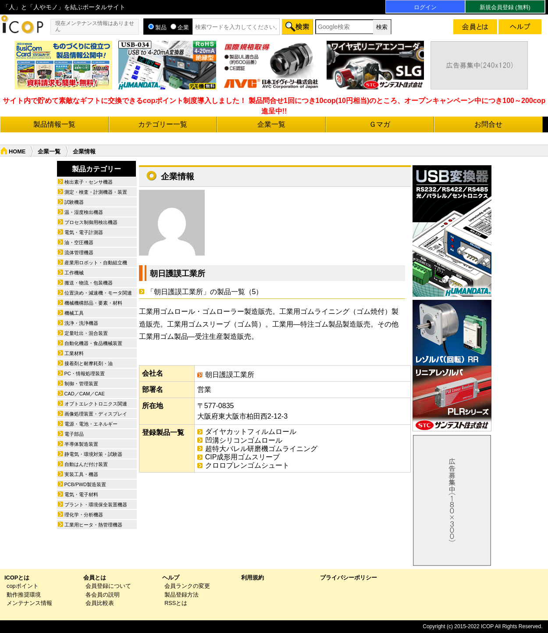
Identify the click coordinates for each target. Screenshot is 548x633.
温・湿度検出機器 (83, 212)
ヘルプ (170, 577)
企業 (180, 27)
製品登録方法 (181, 594)
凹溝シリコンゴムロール (243, 440)
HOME (17, 151)
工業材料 (74, 353)
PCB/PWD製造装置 (85, 484)
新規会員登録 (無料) (505, 7)
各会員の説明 (102, 594)
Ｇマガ (379, 124)
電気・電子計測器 (83, 232)
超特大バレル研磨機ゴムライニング (261, 448)
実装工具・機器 (81, 474)
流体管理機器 (78, 252)
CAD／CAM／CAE (84, 393)
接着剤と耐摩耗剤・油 (88, 363)
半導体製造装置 (81, 444)
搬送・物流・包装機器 (88, 282)
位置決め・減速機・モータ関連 (98, 292)
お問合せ (488, 124)
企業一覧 (271, 124)
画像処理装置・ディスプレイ (95, 413)
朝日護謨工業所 (177, 273)
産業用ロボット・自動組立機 (95, 262)
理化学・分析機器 (83, 514)
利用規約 (252, 577)
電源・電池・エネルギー (90, 424)
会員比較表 (99, 603)
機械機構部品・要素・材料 (93, 303)
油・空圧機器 (78, 242)
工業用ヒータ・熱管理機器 (93, 524)
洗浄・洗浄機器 (81, 323)
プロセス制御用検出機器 (90, 222)
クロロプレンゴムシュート (247, 465)
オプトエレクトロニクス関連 (95, 403)
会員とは (94, 577)
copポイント (23, 586)
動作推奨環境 (24, 594)
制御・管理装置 (81, 383)
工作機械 (74, 272)
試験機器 (74, 202)
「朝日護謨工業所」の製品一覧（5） (205, 291)
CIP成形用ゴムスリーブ (242, 457)
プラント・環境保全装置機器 (95, 504)
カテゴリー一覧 (162, 124)
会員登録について (108, 586)
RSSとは (175, 603)
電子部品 (74, 434)
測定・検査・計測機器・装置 (95, 192)
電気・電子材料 (81, 494)
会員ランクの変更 (187, 586)
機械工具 (74, 313)
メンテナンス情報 (29, 603)
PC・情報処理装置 (84, 373)
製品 (157, 27)
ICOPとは (16, 577)
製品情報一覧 (54, 124)
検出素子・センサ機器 (88, 182)
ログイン (425, 7)
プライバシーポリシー (348, 577)
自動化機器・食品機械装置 (93, 343)
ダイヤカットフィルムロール (250, 431)
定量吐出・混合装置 (86, 333)
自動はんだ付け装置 (86, 464)
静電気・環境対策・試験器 (93, 454)
